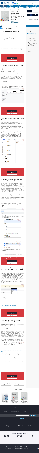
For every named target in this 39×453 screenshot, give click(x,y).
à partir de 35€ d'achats (24, 410)
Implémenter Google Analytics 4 (31, 29)
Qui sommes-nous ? (8, 425)
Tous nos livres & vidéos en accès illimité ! (19, 0)
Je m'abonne (12, 60)
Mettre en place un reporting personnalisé (19, 384)
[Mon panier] (35, 3)
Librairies (29, 424)
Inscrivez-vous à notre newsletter (9, 415)
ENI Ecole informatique (18, 446)
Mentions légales (8, 426)
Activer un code (20, 427)
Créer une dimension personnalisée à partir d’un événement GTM (33, 46)
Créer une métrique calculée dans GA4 (33, 36)
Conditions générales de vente (10, 427)
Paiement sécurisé (20, 425)
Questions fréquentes (21, 424)
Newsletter (29, 425)
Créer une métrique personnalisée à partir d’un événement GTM (33, 40)
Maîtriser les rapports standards (7, 384)
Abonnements (30, 426)
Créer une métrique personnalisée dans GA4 (32, 38)
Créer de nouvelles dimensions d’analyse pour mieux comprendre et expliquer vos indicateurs (33, 43)
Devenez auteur (30, 429)
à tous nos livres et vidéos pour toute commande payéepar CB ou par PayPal (15, 411)
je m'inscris (33, 415)
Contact (19, 429)
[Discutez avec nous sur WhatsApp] (17, 3)
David (13, 19)
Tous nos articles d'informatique (10, 424)
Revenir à (14, 22)
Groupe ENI (26, 446)
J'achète (12, 58)
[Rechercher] (32, 3)
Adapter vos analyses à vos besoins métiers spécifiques (32, 33)
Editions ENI (5, 3)
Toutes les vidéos (30, 427)
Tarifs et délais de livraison (22, 426)
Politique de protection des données (11, 429)
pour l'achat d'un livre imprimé (5, 410)
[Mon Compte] (37, 3)
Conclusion (29, 51)
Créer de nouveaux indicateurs (33, 34)
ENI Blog (7, 446)
